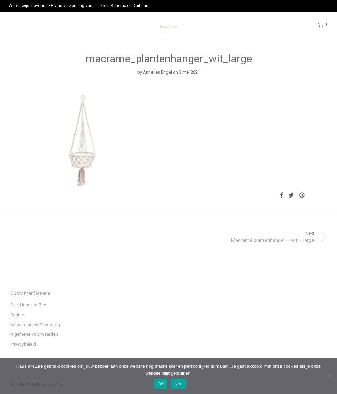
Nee (178, 384)
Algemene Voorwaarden (34, 334)
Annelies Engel (157, 72)
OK (161, 384)
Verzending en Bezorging (35, 324)
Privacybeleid (23, 344)
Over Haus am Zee (28, 305)
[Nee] (328, 376)
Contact (18, 314)
